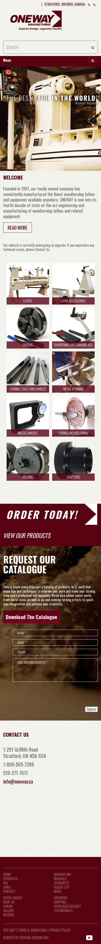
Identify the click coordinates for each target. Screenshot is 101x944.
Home (7, 874)
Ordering (60, 897)
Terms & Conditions (32, 930)
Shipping (60, 902)
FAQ (5, 882)
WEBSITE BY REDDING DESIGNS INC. (26, 937)
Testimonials (63, 910)
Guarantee (61, 882)
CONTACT (9, 891)
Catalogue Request (67, 906)
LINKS (7, 887)
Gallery (8, 910)
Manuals (60, 878)
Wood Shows (12, 897)
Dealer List (62, 887)
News (57, 891)
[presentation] (65, 694)
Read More (17, 227)
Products (10, 878)
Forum (8, 906)
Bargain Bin (62, 874)
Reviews (8, 914)
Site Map (9, 930)
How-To (8, 902)
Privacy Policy (60, 930)
